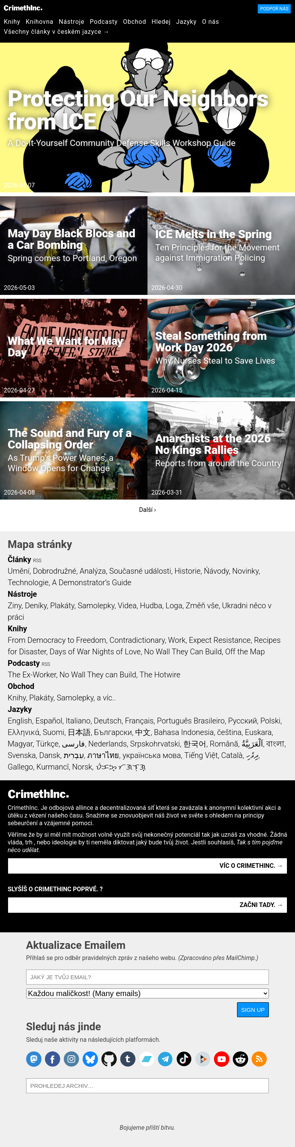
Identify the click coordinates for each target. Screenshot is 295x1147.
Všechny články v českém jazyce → (57, 31)
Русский (242, 720)
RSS (37, 560)
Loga (174, 605)
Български (113, 732)
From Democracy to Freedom (57, 640)
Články (19, 559)
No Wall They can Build (98, 674)
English (20, 720)
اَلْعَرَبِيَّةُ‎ (252, 743)
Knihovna (39, 21)
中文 (143, 732)
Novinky (245, 571)
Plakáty (62, 605)
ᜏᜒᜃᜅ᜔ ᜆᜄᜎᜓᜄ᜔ (121, 766)
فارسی (73, 743)
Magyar (20, 743)
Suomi (53, 732)
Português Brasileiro (191, 720)
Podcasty (104, 21)
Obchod (134, 21)
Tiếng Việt (201, 755)
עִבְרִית (74, 755)
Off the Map (245, 651)
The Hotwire (159, 674)
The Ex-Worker (32, 674)
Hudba (151, 605)
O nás (210, 21)
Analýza (93, 571)
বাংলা (275, 743)
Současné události (140, 571)
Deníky (36, 605)
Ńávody (216, 571)
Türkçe (47, 743)
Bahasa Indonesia (184, 732)
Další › (147, 509)
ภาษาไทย (103, 755)
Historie (187, 571)
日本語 (79, 732)
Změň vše (202, 605)
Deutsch (107, 720)
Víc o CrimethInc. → (251, 865)
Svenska (22, 755)
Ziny (15, 605)
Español (48, 720)
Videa (127, 605)
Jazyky (186, 21)
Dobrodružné (54, 571)
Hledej (161, 21)
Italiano (78, 720)
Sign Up (253, 1009)
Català (232, 755)
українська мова (152, 755)
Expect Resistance (220, 640)
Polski (270, 720)
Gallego (20, 766)
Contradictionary (137, 640)
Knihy (12, 21)
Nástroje (72, 21)
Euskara (258, 732)
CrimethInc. (23, 8)
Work (177, 640)
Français (139, 720)
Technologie (28, 582)
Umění (19, 571)
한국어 (194, 743)
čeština (229, 732)
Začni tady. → (261, 905)
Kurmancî (52, 766)
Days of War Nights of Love (95, 651)
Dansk (49, 755)
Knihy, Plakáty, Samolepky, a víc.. (62, 697)
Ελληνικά (23, 732)
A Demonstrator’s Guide (91, 582)
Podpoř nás (274, 9)
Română (224, 743)
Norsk (82, 766)
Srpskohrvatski (155, 743)
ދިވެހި (252, 755)
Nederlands (107, 743)
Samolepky (96, 605)
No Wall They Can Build (183, 651)
